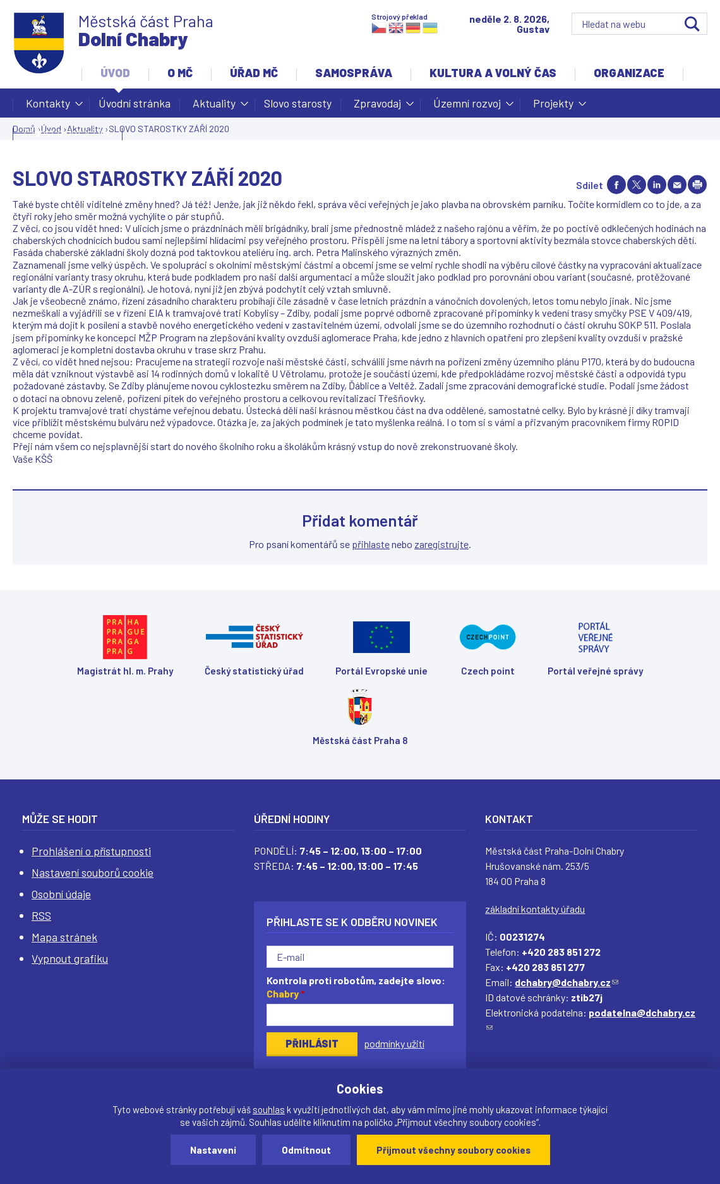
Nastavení (213, 1150)
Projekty (553, 107)
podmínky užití (394, 1043)
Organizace (629, 73)
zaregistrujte (441, 544)
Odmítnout (306, 1150)
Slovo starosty (298, 103)
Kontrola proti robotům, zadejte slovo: (356, 986)
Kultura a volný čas (492, 73)
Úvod (115, 73)
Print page (697, 184)
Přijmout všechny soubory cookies (453, 1150)
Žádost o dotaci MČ (67, 132)
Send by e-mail (677, 184)
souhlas (269, 1109)
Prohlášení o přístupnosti (91, 851)
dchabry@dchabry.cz (566, 982)
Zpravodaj (377, 107)
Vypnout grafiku (70, 958)
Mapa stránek (64, 937)
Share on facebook (616, 184)
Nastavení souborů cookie (92, 872)
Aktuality (214, 107)
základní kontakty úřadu (535, 909)
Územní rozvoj (467, 107)
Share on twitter (636, 184)
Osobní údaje (61, 894)
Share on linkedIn (656, 184)
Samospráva (353, 73)
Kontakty (48, 107)
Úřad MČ (254, 73)
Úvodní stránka (135, 103)
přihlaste (371, 544)
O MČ (180, 73)
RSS (41, 915)
